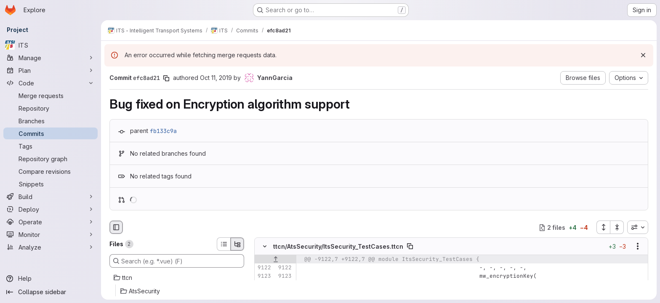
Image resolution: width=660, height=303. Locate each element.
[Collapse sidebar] (50, 292)
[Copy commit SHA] (166, 78)
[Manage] (50, 58)
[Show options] (638, 247)
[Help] (50, 278)
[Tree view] (237, 244)
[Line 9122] (264, 268)
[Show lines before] (275, 259)
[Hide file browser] (116, 227)
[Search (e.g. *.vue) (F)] (176, 261)
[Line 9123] (264, 276)
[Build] (50, 196)
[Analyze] (50, 247)
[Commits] (50, 133)
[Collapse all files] (617, 227)
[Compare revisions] (50, 171)
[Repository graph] (50, 159)
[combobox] (637, 227)
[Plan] (50, 70)
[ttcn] (176, 277)
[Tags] (50, 146)
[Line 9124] (264, 285)
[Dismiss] (643, 55)
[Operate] (50, 222)
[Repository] (50, 108)
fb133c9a (163, 131)
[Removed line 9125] (264, 293)
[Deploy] (50, 209)
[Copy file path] (410, 247)
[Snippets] (50, 184)
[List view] (223, 244)
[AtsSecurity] (176, 291)
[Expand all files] (603, 227)
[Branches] (50, 121)
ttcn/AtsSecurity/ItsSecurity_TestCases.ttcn (338, 246)
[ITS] (50, 45)
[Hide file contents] (265, 247)
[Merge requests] (50, 95)
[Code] (50, 83)
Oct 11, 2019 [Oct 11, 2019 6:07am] (216, 77)
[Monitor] (50, 234)
